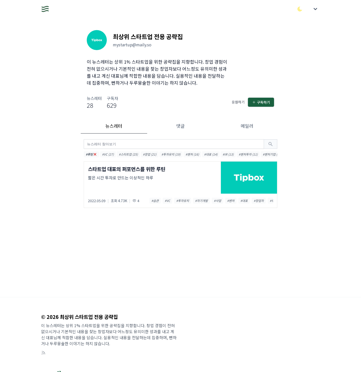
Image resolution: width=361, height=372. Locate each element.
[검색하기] (270, 144)
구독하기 (261, 102)
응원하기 (238, 101)
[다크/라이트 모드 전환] (300, 9)
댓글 (180, 125)
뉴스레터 (113, 125)
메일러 (247, 125)
